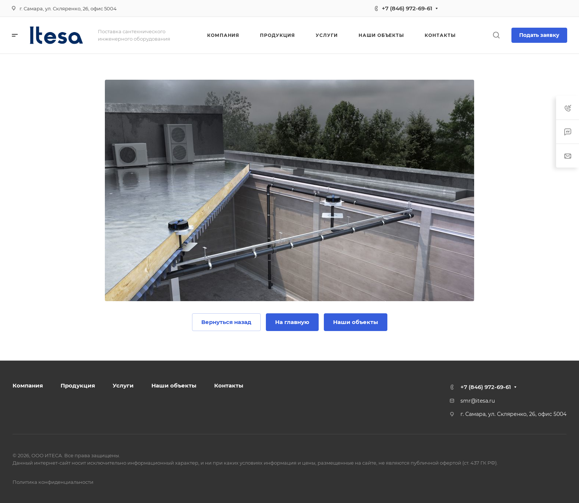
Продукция (78, 385)
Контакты (228, 385)
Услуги (123, 385)
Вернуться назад (226, 321)
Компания (28, 385)
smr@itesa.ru (477, 400)
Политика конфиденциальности (53, 482)
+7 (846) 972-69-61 (407, 8)
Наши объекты (173, 385)
